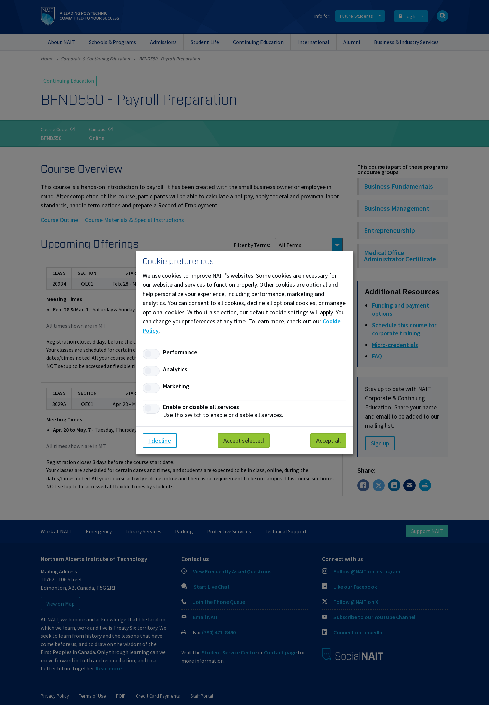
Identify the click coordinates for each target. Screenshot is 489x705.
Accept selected (243, 440)
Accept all (328, 440)
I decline (159, 440)
